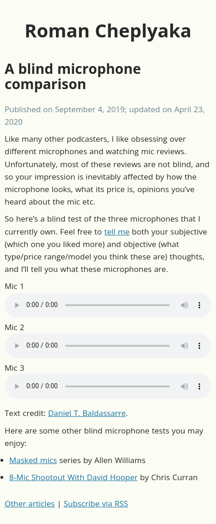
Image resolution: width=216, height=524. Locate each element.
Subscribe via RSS (96, 503)
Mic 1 (15, 286)
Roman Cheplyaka (108, 30)
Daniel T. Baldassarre (87, 413)
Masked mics (33, 460)
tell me (117, 231)
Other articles (30, 503)
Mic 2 (15, 327)
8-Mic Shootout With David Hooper (73, 477)
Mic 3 (15, 367)
